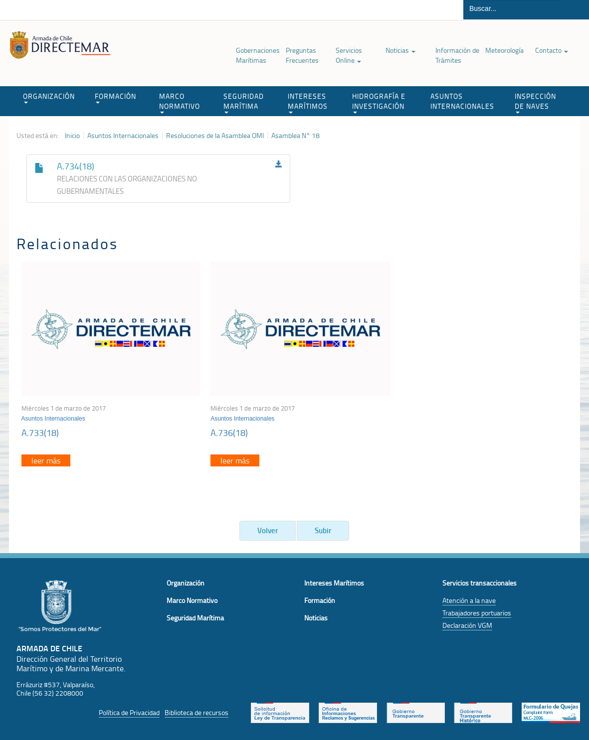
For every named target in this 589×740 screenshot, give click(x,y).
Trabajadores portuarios (476, 609)
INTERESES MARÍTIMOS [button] (308, 102)
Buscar (576, 9)
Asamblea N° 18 (295, 136)
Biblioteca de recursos (196, 709)
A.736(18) (225, 430)
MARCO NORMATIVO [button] (179, 102)
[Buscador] (513, 8)
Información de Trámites (457, 55)
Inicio (72, 136)
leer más (45, 457)
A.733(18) (40, 430)
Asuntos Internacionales (123, 136)
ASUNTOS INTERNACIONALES (462, 101)
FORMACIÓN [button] (115, 97)
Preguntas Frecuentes (302, 55)
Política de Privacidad (129, 709)
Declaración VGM (467, 622)
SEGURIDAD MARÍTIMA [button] (243, 102)
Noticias (400, 50)
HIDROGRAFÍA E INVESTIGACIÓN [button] (378, 102)
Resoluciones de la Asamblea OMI (215, 136)
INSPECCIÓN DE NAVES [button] (535, 102)
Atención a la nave (469, 597)
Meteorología (504, 50)
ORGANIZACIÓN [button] (49, 97)
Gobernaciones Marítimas (258, 55)
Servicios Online (349, 55)
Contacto (551, 50)
